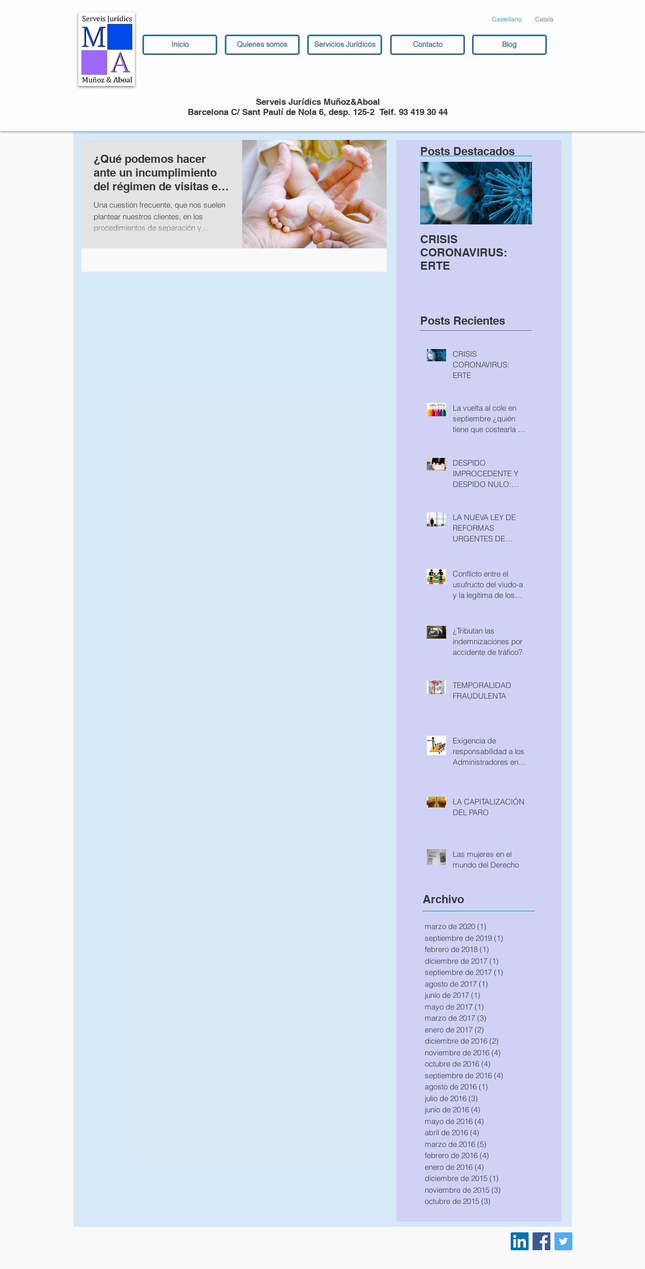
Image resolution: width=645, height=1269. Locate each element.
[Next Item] (515, 193)
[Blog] (509, 45)
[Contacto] (427, 45)
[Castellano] (507, 19)
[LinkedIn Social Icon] (520, 1241)
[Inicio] (179, 45)
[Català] (544, 19)
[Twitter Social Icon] (563, 1241)
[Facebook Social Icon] (541, 1241)
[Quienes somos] (262, 45)
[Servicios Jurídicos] (344, 45)
